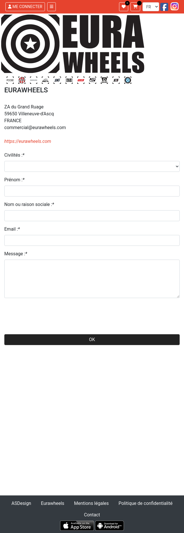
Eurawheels (52, 503)
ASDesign (21, 503)
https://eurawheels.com (27, 141)
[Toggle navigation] (51, 6)
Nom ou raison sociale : (29, 204)
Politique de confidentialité (145, 503)
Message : (15, 253)
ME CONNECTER (25, 6)
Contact (92, 515)
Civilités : (14, 155)
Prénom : (14, 179)
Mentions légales (91, 503)
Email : (12, 229)
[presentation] (47, 314)
